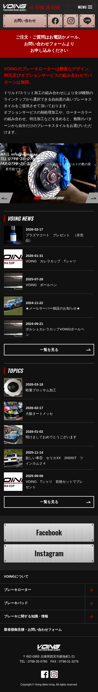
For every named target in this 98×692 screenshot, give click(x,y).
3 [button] (52, 198)
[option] (49, 173)
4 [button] (60, 198)
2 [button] (45, 198)
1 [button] (37, 198)
